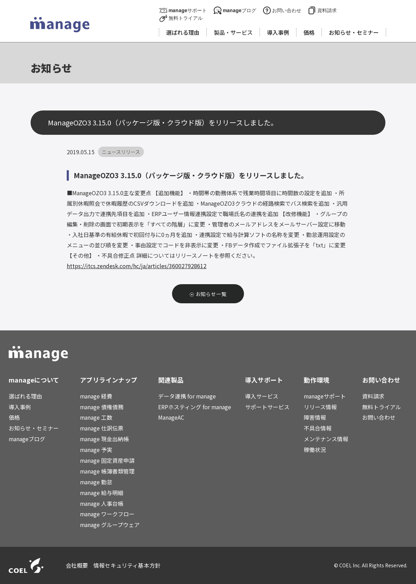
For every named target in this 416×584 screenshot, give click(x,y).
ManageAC (171, 417)
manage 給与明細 (101, 492)
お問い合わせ (286, 10)
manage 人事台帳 (101, 503)
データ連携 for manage (187, 396)
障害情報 (315, 417)
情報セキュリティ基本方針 (127, 565)
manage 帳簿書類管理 (107, 471)
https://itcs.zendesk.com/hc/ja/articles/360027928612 (136, 266)
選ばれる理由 (25, 396)
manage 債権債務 (101, 407)
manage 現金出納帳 (104, 439)
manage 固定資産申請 (107, 460)
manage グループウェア (110, 524)
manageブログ (239, 10)
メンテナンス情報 (326, 439)
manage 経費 (96, 396)
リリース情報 (320, 407)
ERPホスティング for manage (194, 407)
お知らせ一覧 (211, 293)
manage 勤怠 (96, 482)
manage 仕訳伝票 (101, 428)
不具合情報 (318, 428)
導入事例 (20, 407)
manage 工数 (96, 417)
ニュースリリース (121, 151)
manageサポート (188, 10)
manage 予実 (96, 449)
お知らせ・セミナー (34, 428)
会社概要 (77, 565)
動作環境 (316, 379)
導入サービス (261, 396)
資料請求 (327, 10)
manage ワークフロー (107, 514)
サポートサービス (267, 407)
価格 (14, 417)
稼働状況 (315, 449)
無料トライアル (186, 17)
